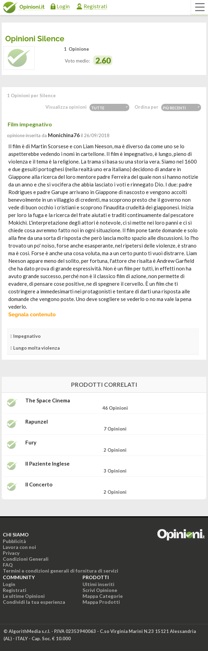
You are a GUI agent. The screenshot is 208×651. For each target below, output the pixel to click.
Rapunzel (36, 422)
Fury (30, 442)
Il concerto (38, 484)
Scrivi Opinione (100, 590)
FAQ (8, 565)
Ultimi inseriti (98, 584)
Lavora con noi (19, 547)
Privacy (11, 553)
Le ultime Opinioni (24, 596)
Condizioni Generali (26, 559)
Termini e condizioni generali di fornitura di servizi (60, 571)
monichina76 (64, 135)
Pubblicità (14, 541)
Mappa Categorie (103, 596)
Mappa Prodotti (101, 602)
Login (63, 6)
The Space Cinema (47, 400)
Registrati (95, 6)
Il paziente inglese (47, 464)
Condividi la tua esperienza (34, 602)
